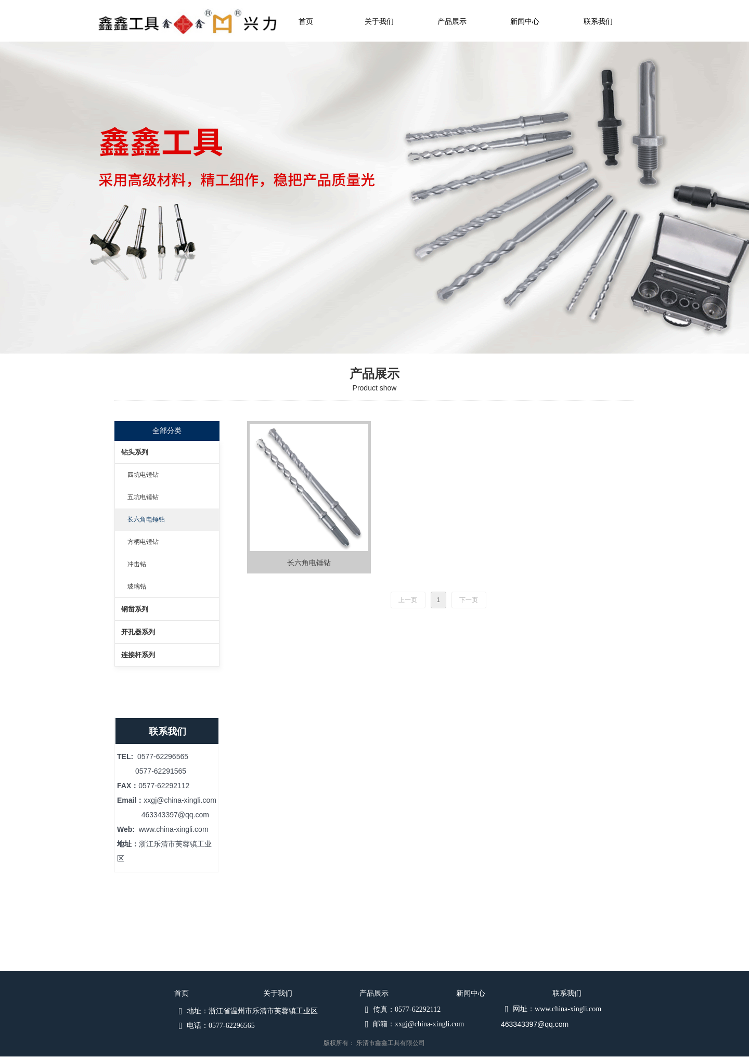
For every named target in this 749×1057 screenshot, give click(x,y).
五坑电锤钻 (143, 497)
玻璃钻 (136, 586)
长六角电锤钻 (146, 519)
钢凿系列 (134, 609)
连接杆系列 (138, 655)
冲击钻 (136, 564)
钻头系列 (134, 452)
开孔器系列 (138, 632)
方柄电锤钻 (143, 541)
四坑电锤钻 (143, 474)
